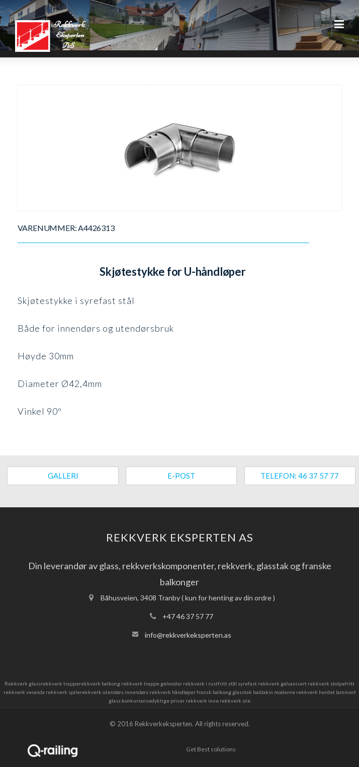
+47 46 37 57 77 (187, 616)
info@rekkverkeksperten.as (188, 635)
